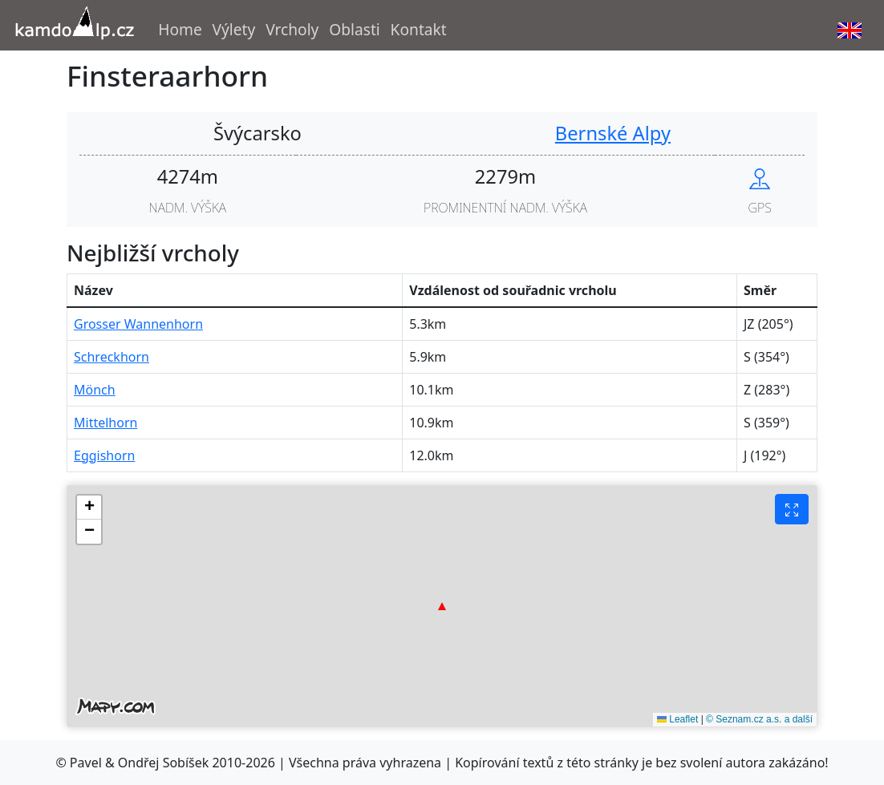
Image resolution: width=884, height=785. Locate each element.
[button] (442, 606)
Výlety (234, 29)
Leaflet (677, 719)
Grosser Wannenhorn (138, 324)
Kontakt (419, 29)
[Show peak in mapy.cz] (759, 176)
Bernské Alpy (613, 133)
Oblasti (354, 29)
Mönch (95, 390)
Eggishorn (104, 455)
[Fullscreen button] (792, 509)
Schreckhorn (111, 357)
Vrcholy (292, 29)
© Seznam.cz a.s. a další (759, 719)
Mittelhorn (105, 422)
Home (180, 29)
